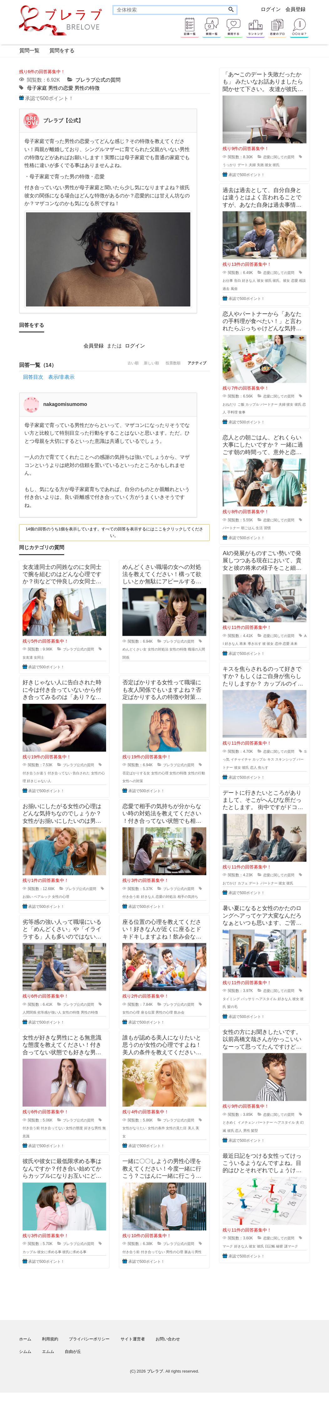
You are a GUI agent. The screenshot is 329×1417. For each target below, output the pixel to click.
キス (282, 767)
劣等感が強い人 (57, 1021)
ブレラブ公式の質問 (98, 80)
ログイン (271, 9)
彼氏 (286, 165)
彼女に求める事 (57, 1268)
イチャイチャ (250, 767)
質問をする (62, 50)
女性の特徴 (188, 649)
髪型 (265, 1146)
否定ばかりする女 (143, 773)
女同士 (45, 657)
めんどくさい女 (141, 649)
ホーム (25, 1363)
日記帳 (279, 1262)
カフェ (249, 891)
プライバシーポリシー (89, 1363)
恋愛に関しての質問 (280, 157)
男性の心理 (173, 1021)
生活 (267, 528)
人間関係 (35, 1021)
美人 (202, 1144)
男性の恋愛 (60, 88)
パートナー (278, 404)
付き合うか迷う (41, 773)
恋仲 (290, 643)
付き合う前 (137, 897)
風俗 (248, 288)
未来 (226, 652)
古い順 (111, 365)
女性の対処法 (166, 649)
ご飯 (248, 404)
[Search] (231, 10)
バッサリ (255, 1015)
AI (229, 643)
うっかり (235, 165)
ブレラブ (155, 1395)
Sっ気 (233, 767)
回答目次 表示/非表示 (49, 377)
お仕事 (233, 280)
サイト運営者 (133, 1363)
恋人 (235, 412)
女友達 (33, 657)
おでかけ (235, 891)
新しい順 (136, 365)
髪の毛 (245, 1023)
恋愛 (299, 643)
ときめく (235, 1138)
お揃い (33, 897)
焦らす (278, 775)
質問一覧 (29, 50)
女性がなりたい (141, 1144)
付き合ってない (68, 773)
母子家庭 (37, 88)
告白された (91, 773)
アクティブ (193, 365)
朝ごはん (255, 528)
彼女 (277, 165)
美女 (126, 1152)
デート (249, 165)
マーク (233, 1262)
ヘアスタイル (275, 1015)
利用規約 (50, 1363)
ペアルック (49, 897)
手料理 (245, 412)
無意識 (36, 1152)
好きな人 (155, 897)
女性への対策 (146, 781)
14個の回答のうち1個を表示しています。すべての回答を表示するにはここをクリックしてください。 (114, 532)
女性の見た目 (186, 1144)
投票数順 (164, 365)
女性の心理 (168, 773)
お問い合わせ (168, 1363)
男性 (257, 1146)
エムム (48, 1376)
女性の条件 (164, 1144)
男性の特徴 (87, 88)
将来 (252, 643)
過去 (240, 288)
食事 (256, 412)
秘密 (289, 1262)
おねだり (235, 404)
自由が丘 (73, 1376)
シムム (25, 1376)
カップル (35, 1268)
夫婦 (260, 165)
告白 (244, 280)
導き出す (264, 643)
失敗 (269, 165)
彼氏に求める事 (84, 1268)
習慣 (276, 528)
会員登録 (295, 9)
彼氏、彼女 (291, 280)
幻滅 (231, 1146)
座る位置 (155, 1021)
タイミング (237, 1015)
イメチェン (253, 1138)
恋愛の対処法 (175, 897)
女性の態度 (84, 1144)
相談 (231, 288)
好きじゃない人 (52, 781)
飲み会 (189, 1021)
